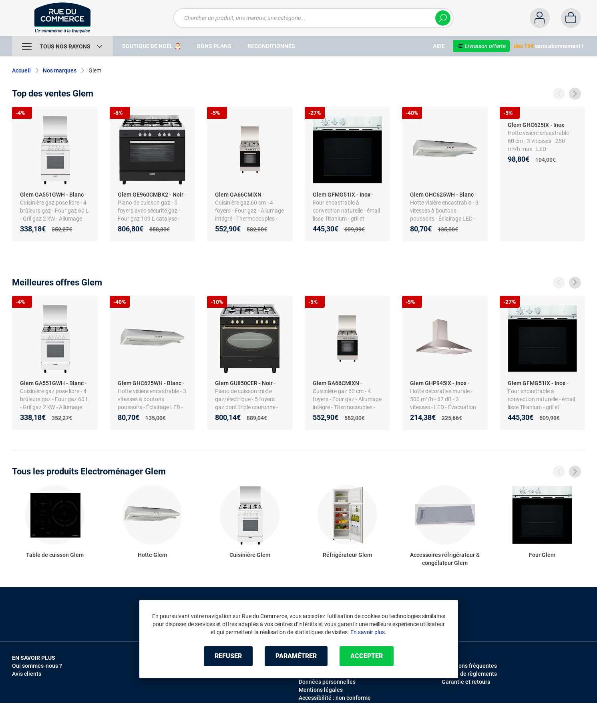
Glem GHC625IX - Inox (536, 125)
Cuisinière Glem (249, 555)
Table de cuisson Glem (55, 555)
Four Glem (542, 555)
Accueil (21, 70)
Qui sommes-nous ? (37, 666)
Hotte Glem (152, 555)
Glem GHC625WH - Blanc (442, 194)
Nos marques (59, 70)
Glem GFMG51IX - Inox (341, 194)
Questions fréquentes (469, 666)
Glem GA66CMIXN (238, 194)
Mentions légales (321, 690)
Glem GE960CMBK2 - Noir (150, 194)
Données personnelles (327, 682)
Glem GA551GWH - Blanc (52, 194)
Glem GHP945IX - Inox (438, 383)
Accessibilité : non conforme (335, 698)
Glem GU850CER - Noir (244, 383)
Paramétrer (296, 656)
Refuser (228, 656)
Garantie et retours (466, 682)
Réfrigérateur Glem (347, 555)
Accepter (366, 656)
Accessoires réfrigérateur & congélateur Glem (445, 559)
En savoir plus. (368, 632)
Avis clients (26, 674)
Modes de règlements (469, 674)
